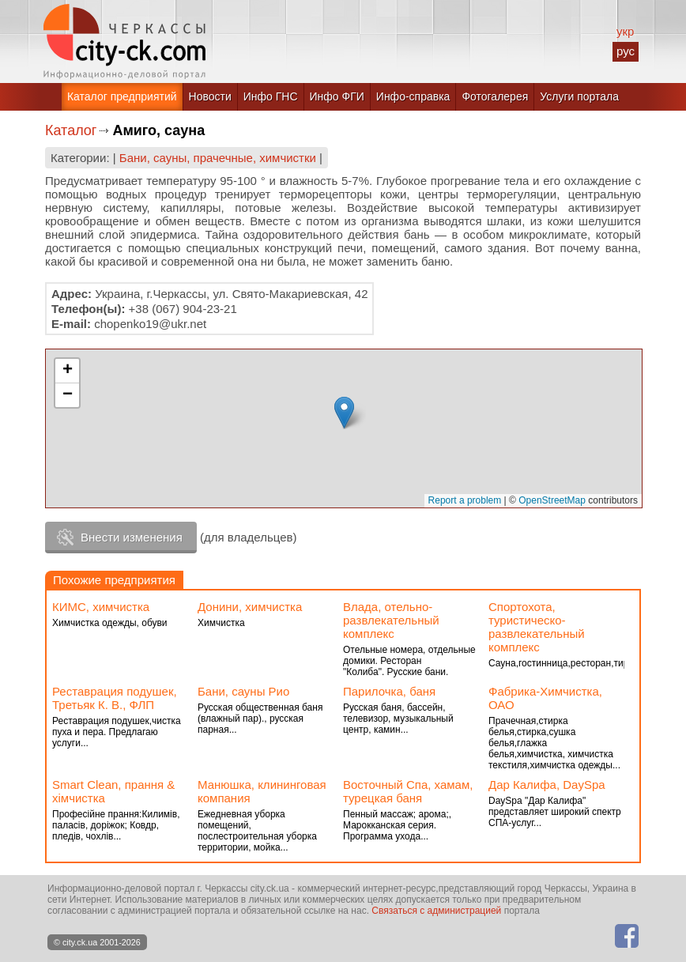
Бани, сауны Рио (243, 691)
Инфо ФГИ (337, 96)
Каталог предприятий (122, 96)
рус (625, 51)
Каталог (70, 130)
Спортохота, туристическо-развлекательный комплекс (536, 627)
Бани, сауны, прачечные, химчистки (217, 157)
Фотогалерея (495, 96)
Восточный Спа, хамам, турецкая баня (408, 791)
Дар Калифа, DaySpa (546, 784)
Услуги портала (579, 96)
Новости (210, 96)
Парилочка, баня (389, 691)
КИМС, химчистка (100, 606)
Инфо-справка (413, 96)
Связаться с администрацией (436, 910)
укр (625, 31)
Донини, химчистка (250, 606)
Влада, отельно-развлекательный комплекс (391, 620)
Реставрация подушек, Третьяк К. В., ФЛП (114, 698)
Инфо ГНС (270, 96)
